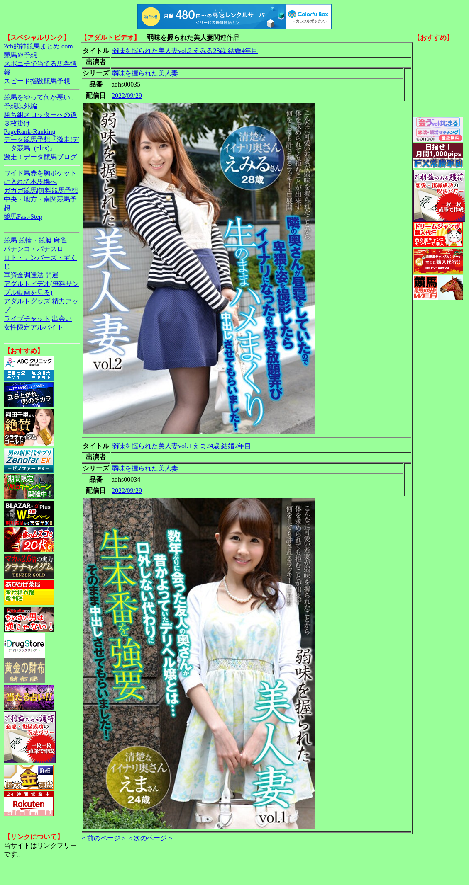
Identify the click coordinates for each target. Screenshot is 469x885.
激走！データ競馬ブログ (40, 156)
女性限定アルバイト (34, 327)
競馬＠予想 (20, 54)
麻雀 (60, 240)
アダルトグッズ (27, 301)
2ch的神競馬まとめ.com (38, 46)
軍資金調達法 (24, 275)
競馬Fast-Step (23, 216)
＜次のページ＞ (150, 837)
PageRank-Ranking (29, 131)
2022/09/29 (127, 95)
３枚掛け (17, 123)
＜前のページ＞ (104, 837)
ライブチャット (27, 318)
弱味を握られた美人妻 (145, 73)
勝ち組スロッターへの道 (40, 114)
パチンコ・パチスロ (34, 248)
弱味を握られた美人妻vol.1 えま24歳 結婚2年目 (181, 445)
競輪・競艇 (35, 240)
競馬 (10, 240)
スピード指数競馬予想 (37, 81)
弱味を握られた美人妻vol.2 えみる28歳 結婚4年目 (185, 50)
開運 (52, 275)
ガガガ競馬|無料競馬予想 (41, 190)
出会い (62, 318)
